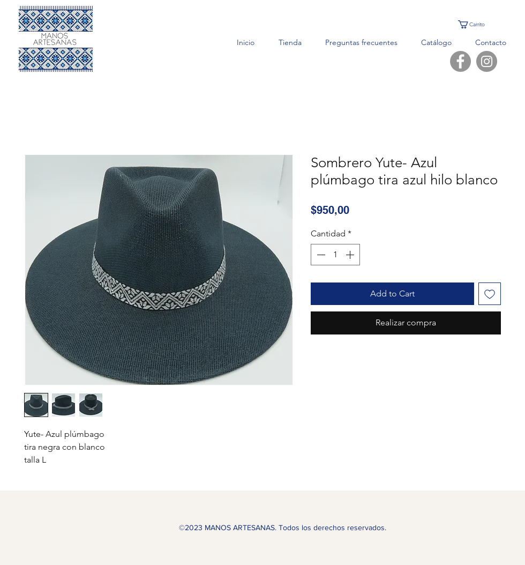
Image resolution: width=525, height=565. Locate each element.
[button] (477, 24)
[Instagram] (486, 61)
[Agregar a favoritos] (489, 293)
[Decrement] (319, 254)
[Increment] (350, 254)
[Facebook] (460, 61)
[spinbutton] (335, 254)
